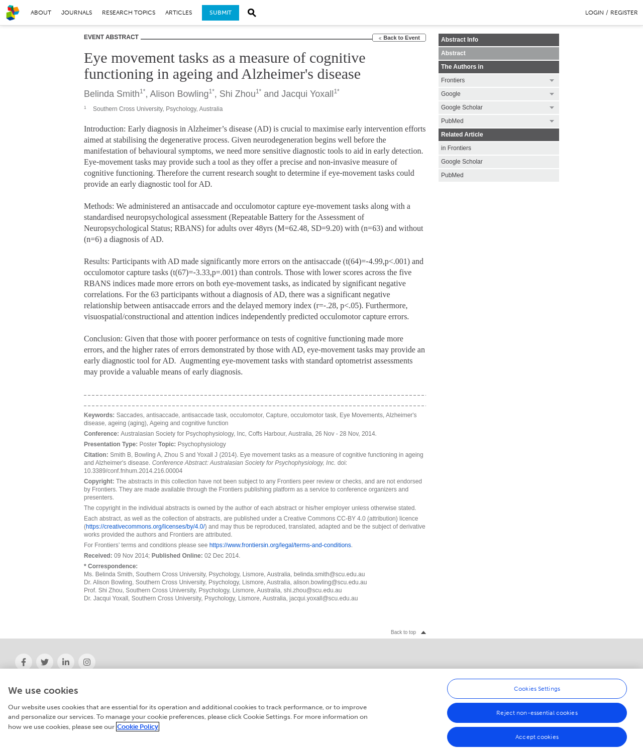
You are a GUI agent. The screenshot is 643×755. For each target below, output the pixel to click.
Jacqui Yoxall (307, 94)
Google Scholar (462, 161)
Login (594, 12)
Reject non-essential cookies (536, 712)
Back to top (403, 632)
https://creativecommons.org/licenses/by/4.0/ (145, 526)
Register (624, 12)
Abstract (453, 53)
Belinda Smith (112, 94)
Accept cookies (537, 736)
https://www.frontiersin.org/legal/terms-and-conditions (280, 545)
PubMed (452, 175)
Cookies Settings (537, 688)
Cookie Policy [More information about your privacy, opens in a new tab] (137, 726)
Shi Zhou (238, 94)
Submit (220, 12)
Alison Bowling (179, 94)
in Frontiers (456, 148)
